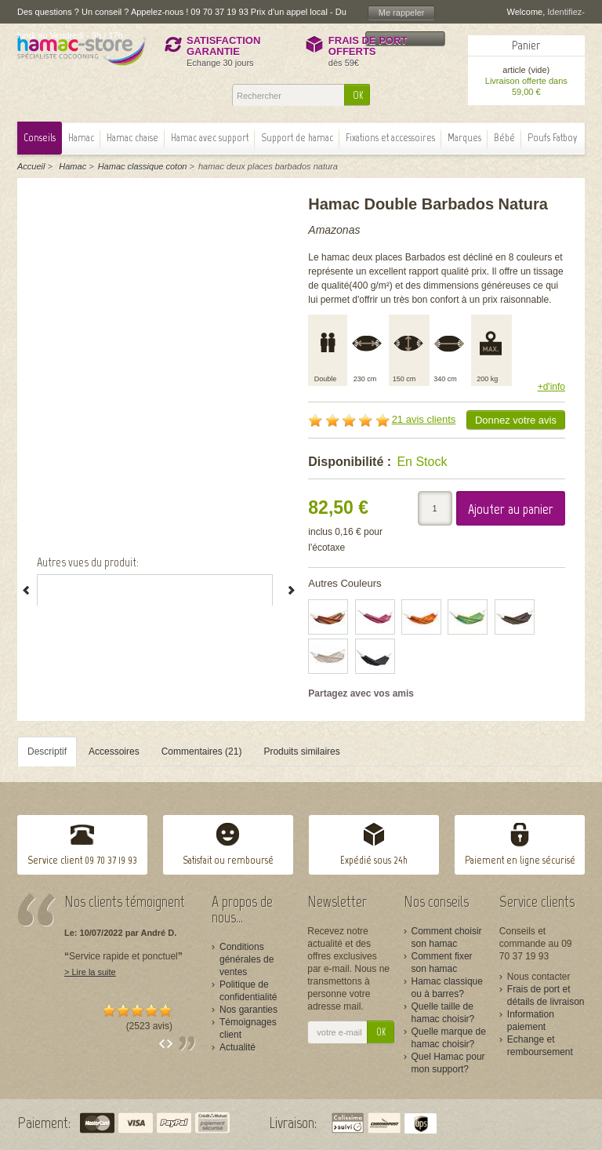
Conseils (40, 137)
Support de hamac (297, 137)
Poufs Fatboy (552, 137)
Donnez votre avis (516, 420)
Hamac (81, 137)
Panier (526, 45)
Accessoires (114, 751)
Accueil (31, 166)
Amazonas (334, 230)
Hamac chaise (132, 137)
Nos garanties (248, 1009)
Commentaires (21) (201, 751)
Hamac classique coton (142, 166)
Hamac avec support (209, 137)
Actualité (237, 1047)
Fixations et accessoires (390, 137)
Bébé (504, 137)
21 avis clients (424, 419)
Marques (464, 137)
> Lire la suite (90, 972)
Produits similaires (301, 751)
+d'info (551, 386)
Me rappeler (402, 12)
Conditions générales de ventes (246, 959)
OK (358, 95)
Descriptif (47, 751)
